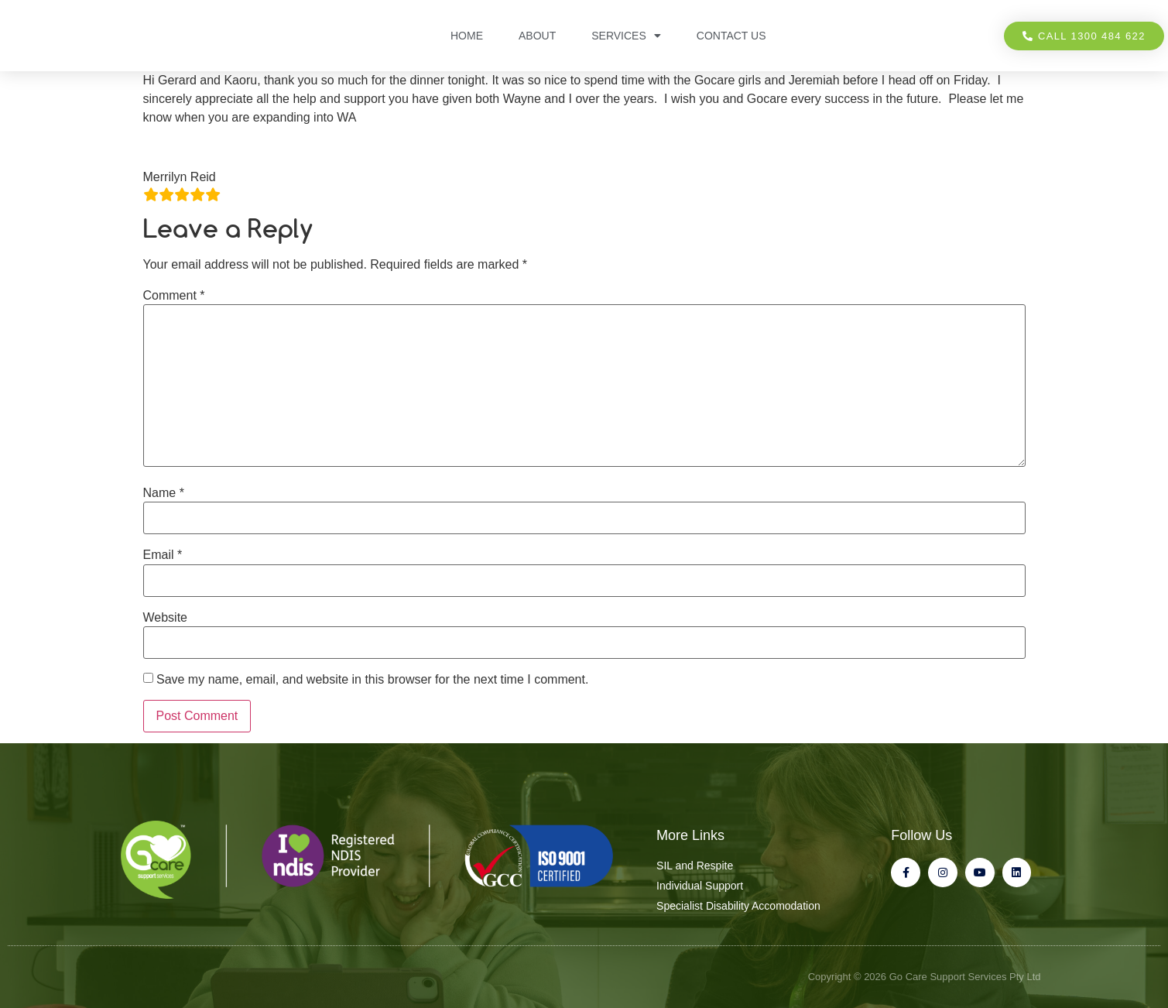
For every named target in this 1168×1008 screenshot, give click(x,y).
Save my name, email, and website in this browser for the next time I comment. (372, 680)
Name (163, 493)
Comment (174, 296)
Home (466, 35)
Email (163, 555)
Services (626, 35)
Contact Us (731, 35)
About (537, 35)
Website (165, 618)
